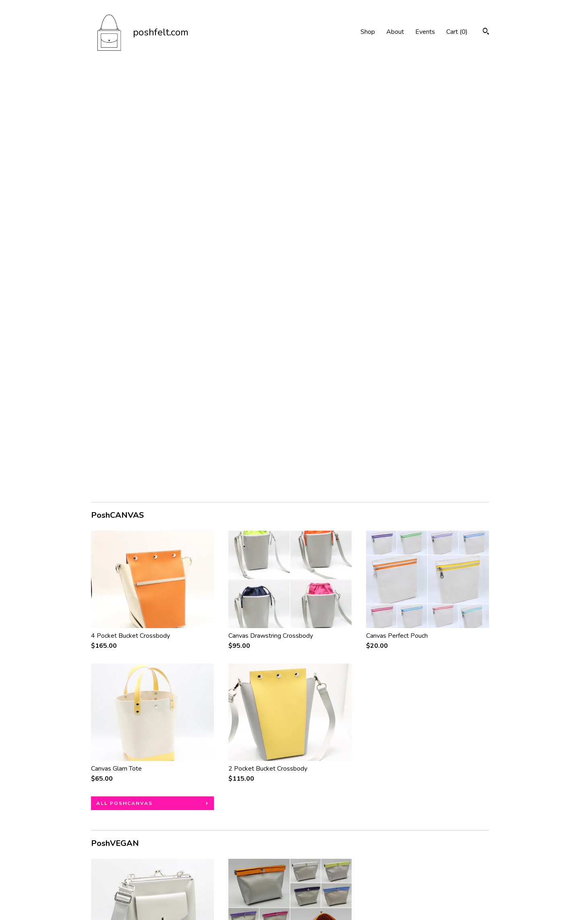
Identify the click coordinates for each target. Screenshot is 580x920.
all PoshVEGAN (122, 574)
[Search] (486, 32)
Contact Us (106, 889)
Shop (367, 31)
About (395, 31)
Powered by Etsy (452, 878)
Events (425, 31)
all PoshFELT (118, 769)
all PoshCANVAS (124, 379)
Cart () (457, 31)
